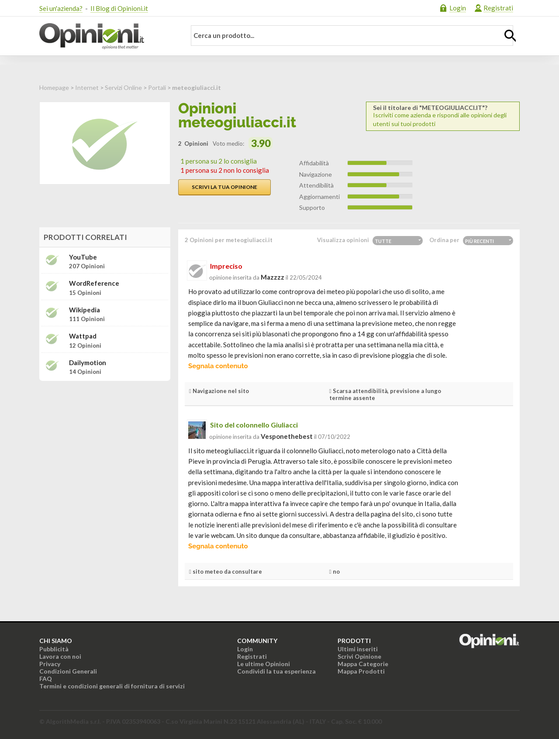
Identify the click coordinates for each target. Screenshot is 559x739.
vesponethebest (287, 436)
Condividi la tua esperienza (276, 671)
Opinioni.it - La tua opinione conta (107, 36)
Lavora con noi (60, 656)
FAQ (45, 678)
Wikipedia (84, 310)
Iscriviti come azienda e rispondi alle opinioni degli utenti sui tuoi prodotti (443, 115)
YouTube (83, 257)
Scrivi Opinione (359, 656)
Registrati (498, 8)
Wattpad (83, 336)
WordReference (94, 283)
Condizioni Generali (68, 671)
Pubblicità (54, 649)
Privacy (49, 663)
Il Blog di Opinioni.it (119, 8)
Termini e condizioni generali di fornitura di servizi (112, 686)
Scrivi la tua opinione (224, 187)
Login (457, 8)
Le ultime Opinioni (263, 663)
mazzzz (272, 277)
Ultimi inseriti (358, 649)
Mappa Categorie (363, 663)
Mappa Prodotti (361, 671)
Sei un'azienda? (61, 8)
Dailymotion (87, 362)
